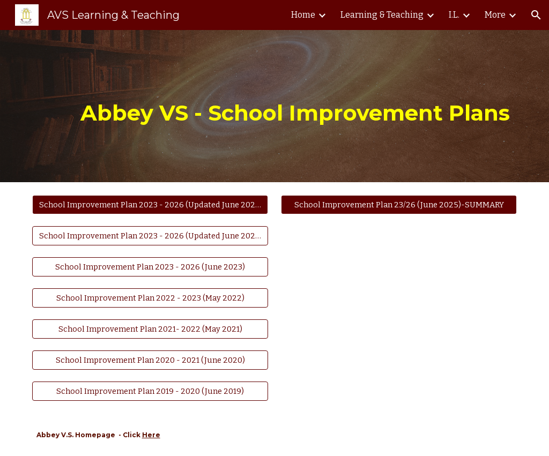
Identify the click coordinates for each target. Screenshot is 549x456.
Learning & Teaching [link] (382, 15)
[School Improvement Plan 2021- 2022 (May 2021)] (150, 328)
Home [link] (303, 15)
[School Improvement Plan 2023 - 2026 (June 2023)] (150, 266)
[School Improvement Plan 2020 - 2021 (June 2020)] (150, 360)
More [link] (495, 15)
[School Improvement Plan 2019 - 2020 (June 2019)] (150, 391)
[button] (536, 15)
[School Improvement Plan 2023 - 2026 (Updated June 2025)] (150, 204)
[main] (295, 106)
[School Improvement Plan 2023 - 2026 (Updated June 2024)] (150, 235)
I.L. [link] (454, 15)
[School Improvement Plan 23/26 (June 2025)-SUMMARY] (399, 204)
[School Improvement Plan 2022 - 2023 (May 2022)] (150, 297)
